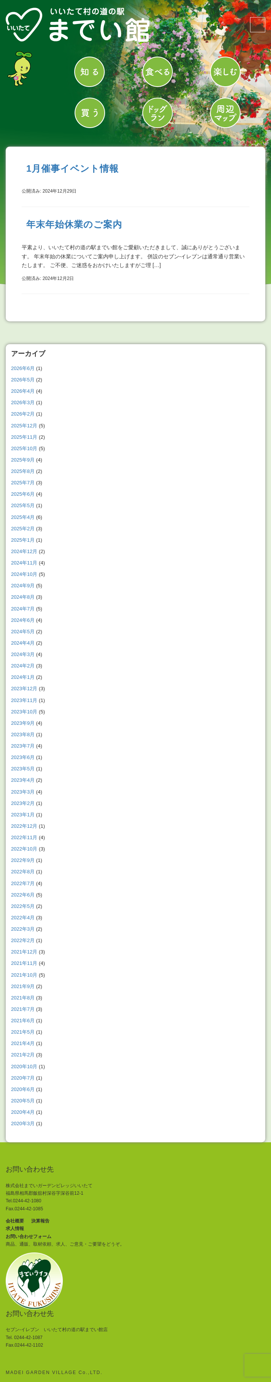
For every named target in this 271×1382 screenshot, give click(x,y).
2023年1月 (23, 814)
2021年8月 (23, 998)
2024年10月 (24, 574)
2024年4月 (23, 643)
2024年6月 (23, 620)
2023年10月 (24, 712)
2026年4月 (23, 391)
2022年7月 (23, 883)
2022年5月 (23, 906)
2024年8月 (23, 597)
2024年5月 (23, 631)
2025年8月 (23, 471)
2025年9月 (23, 460)
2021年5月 (23, 1032)
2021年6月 (23, 1020)
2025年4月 (23, 517)
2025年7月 (23, 482)
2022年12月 (24, 826)
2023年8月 (23, 734)
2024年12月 (24, 551)
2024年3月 (23, 654)
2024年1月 (23, 677)
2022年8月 (23, 871)
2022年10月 (24, 849)
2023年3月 (23, 792)
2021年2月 (23, 1055)
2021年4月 (23, 1043)
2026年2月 (23, 414)
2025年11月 (24, 437)
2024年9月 (23, 585)
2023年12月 (24, 688)
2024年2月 (23, 666)
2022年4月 (23, 917)
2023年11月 (24, 700)
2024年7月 (23, 609)
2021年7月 (23, 1009)
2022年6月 (23, 895)
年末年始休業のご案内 (74, 224)
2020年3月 (23, 1123)
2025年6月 (23, 494)
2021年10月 (24, 975)
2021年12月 (24, 952)
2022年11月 (24, 837)
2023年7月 (23, 746)
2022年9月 (23, 860)
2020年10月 (24, 1066)
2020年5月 (23, 1101)
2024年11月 (24, 563)
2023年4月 (23, 780)
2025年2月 (23, 528)
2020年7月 (23, 1078)
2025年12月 (24, 426)
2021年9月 (23, 986)
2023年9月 (23, 723)
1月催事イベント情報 (72, 168)
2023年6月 (23, 757)
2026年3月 (23, 402)
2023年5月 (23, 769)
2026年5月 (23, 380)
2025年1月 (23, 540)
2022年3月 (23, 929)
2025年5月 (23, 505)
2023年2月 (23, 803)
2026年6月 (23, 368)
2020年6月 (23, 1089)
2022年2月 (23, 940)
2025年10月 (24, 448)
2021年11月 (24, 963)
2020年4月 (23, 1112)
